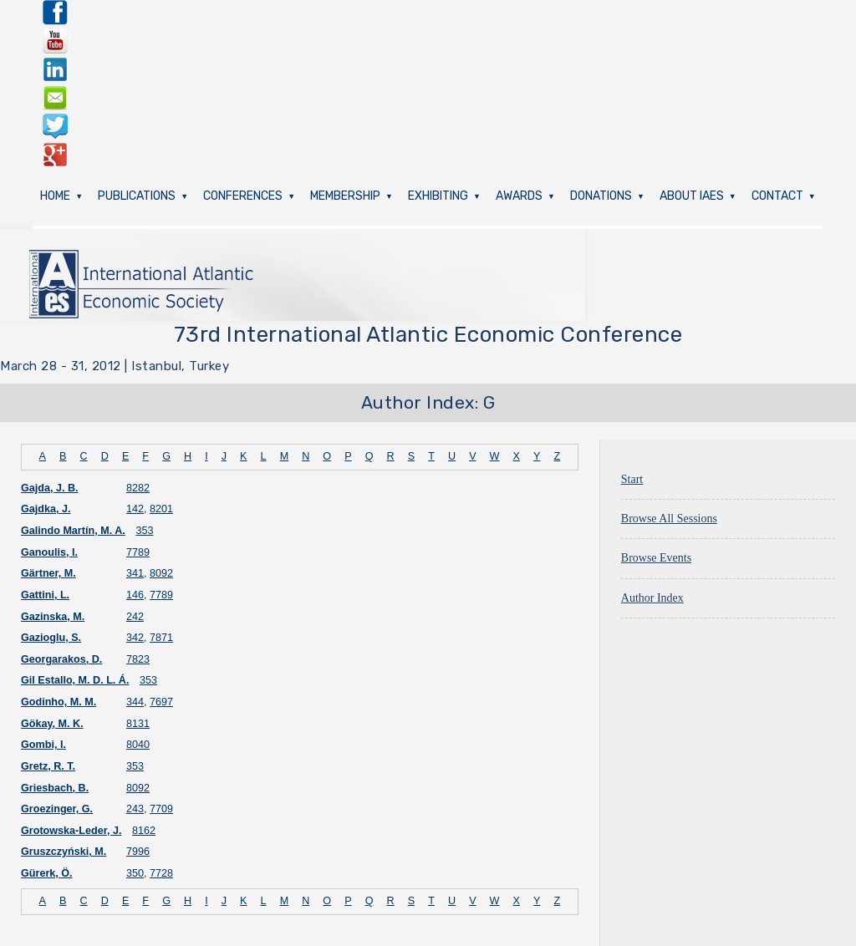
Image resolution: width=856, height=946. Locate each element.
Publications (137, 196)
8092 (161, 573)
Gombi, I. (43, 744)
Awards (519, 196)
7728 (161, 873)
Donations (601, 196)
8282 (138, 488)
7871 (161, 637)
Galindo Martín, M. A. (73, 531)
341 (135, 573)
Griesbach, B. (55, 788)
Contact (777, 196)
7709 (161, 809)
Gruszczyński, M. (63, 851)
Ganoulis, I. (49, 552)
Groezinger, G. (57, 809)
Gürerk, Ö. (47, 873)
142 (135, 509)
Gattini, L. (45, 595)
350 (135, 873)
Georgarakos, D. (61, 659)
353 (144, 531)
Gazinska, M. (52, 617)
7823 (138, 659)
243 (135, 809)
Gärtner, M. (48, 573)
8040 (138, 744)
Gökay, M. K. (52, 724)
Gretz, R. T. (48, 766)
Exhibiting (438, 196)
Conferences (243, 196)
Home (55, 196)
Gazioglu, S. (51, 637)
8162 (143, 831)
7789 (138, 552)
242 (135, 617)
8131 (138, 724)
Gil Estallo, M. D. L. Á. (75, 680)
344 (135, 702)
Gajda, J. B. (50, 488)
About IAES (692, 196)
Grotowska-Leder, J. (71, 831)
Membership (345, 196)
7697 (161, 702)
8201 (161, 509)
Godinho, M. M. (58, 702)
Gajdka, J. (46, 509)
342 (135, 637)
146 (135, 595)
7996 (138, 851)
